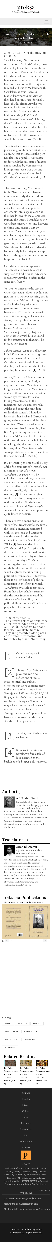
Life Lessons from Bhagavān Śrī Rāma (22, 1198)
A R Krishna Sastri (26, 42)
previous (7, 940)
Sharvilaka (30, 1039)
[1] (34, 370)
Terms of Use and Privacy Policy (26, 1229)
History (26, 1105)
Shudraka (22, 1023)
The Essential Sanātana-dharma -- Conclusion (27, 1209)
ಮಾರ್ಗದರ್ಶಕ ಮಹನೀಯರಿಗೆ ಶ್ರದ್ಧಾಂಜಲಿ (21, 1203)
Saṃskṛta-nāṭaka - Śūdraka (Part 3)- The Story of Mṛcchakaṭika (26, 36)
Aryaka (8, 1023)
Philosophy (26, 1129)
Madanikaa (10, 1047)
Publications (26, 1141)
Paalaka (37, 1023)
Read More (44, 1190)
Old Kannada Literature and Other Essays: (22, 902)
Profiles (26, 1099)
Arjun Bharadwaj (26, 847)
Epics (26, 1135)
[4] (14, 544)
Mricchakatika (12, 1039)
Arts (26, 1117)
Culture (26, 1111)
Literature (26, 1123)
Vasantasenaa (11, 1031)
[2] (24, 456)
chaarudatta (30, 1031)
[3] (16, 494)
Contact (26, 1147)
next (45, 940)
